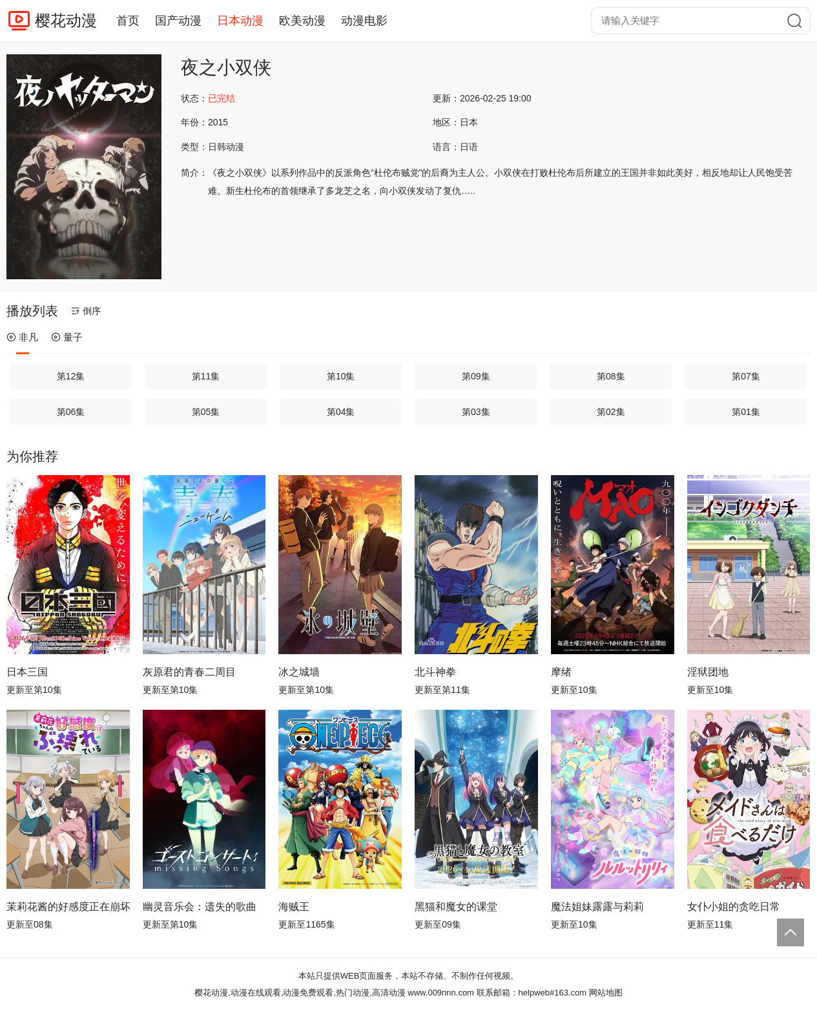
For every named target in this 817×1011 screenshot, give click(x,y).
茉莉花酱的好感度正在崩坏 (68, 906)
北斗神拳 (435, 671)
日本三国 (27, 671)
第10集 (341, 376)
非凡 (22, 337)
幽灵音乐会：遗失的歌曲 (199, 906)
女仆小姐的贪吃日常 (733, 906)
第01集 (746, 412)
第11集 (206, 376)
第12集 (71, 376)
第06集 (71, 412)
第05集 (206, 412)
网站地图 (606, 992)
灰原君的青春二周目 (189, 671)
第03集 (476, 412)
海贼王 (293, 906)
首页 (128, 20)
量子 (67, 337)
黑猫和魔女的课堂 (456, 906)
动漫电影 (364, 20)
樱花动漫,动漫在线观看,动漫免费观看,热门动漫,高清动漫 (299, 992)
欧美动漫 (302, 20)
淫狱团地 (708, 671)
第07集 (746, 376)
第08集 (611, 376)
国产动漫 (178, 20)
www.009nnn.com (441, 992)
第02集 (611, 412)
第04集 (341, 412)
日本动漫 (240, 20)
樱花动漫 (66, 20)
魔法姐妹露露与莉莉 (597, 906)
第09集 (476, 376)
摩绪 (561, 671)
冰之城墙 (299, 671)
